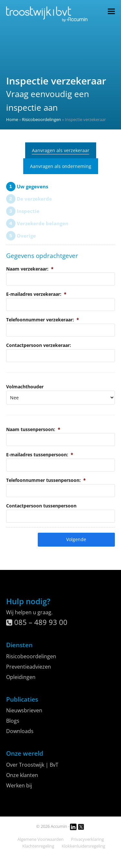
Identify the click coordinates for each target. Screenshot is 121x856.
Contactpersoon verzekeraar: (38, 345)
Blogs (12, 720)
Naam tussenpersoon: (33, 429)
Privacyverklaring (87, 839)
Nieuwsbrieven (24, 710)
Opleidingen (20, 677)
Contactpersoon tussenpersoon (41, 506)
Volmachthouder (25, 387)
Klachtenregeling (38, 846)
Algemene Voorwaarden (40, 839)
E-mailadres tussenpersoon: (39, 454)
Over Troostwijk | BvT (32, 764)
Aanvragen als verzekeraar (60, 150)
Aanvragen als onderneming (60, 166)
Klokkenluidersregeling (83, 846)
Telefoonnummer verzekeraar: (42, 320)
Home (12, 119)
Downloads (20, 731)
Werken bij (19, 785)
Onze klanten (22, 775)
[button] (111, 11)
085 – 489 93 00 (36, 622)
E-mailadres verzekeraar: (36, 294)
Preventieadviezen (28, 666)
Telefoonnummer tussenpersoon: (46, 480)
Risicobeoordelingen (41, 119)
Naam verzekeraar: (30, 269)
